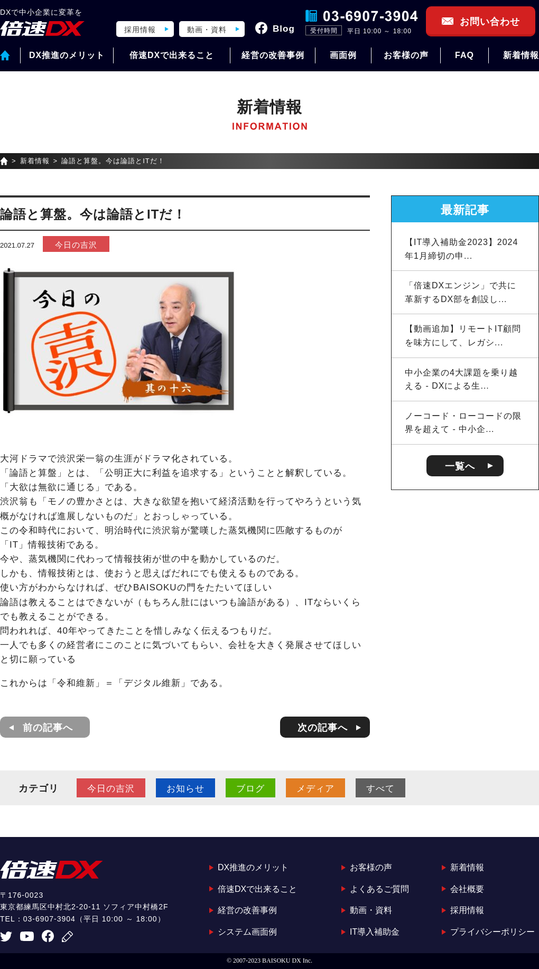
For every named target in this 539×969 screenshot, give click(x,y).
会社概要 (467, 889)
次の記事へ (323, 727)
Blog (284, 29)
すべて (380, 789)
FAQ (464, 55)
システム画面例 (247, 931)
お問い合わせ (490, 21)
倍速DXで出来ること (171, 55)
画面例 (343, 55)
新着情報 (521, 55)
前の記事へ (48, 727)
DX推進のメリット (67, 55)
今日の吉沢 (76, 244)
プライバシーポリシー (492, 931)
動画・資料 (207, 29)
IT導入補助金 (374, 931)
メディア (315, 789)
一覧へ (460, 466)
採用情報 (140, 29)
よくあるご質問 (379, 889)
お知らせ (185, 789)
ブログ (250, 789)
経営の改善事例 (272, 55)
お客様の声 (406, 55)
